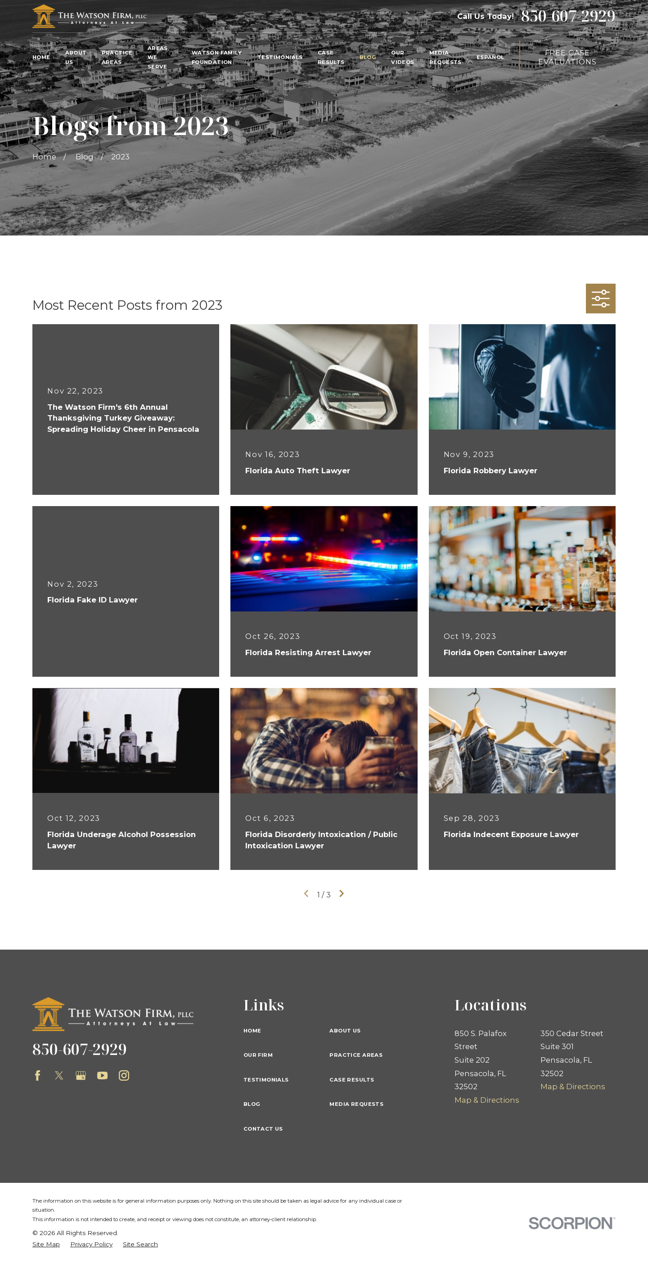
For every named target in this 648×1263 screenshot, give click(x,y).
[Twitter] (59, 1075)
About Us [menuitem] (76, 57)
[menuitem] (46, 1244)
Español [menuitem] (490, 57)
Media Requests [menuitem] (445, 57)
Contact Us (263, 1129)
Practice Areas (355, 1055)
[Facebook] (37, 1075)
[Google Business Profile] (81, 1075)
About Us (344, 1031)
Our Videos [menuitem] (402, 57)
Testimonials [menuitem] (280, 57)
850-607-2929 (568, 16)
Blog (252, 1104)
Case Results (351, 1080)
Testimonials (266, 1080)
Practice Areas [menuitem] (117, 57)
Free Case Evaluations (567, 57)
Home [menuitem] (41, 57)
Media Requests (356, 1104)
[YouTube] (102, 1075)
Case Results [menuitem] (331, 57)
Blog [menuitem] (368, 57)
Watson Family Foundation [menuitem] (217, 57)
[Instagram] (124, 1075)
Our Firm (258, 1055)
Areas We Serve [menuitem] (158, 57)
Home (252, 1031)
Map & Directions (486, 1100)
